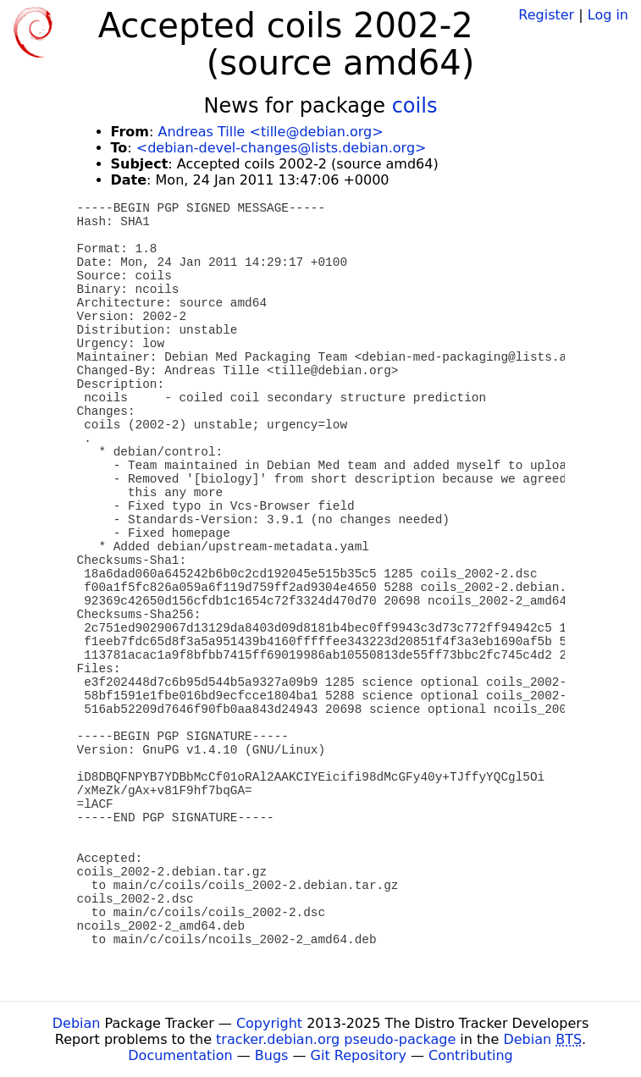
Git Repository (358, 1055)
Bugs (272, 1055)
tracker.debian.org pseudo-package (336, 1039)
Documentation (180, 1055)
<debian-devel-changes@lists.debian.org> (281, 148)
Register (546, 15)
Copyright (269, 1023)
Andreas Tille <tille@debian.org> (270, 132)
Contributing (470, 1055)
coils (415, 106)
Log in (608, 15)
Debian (76, 1023)
